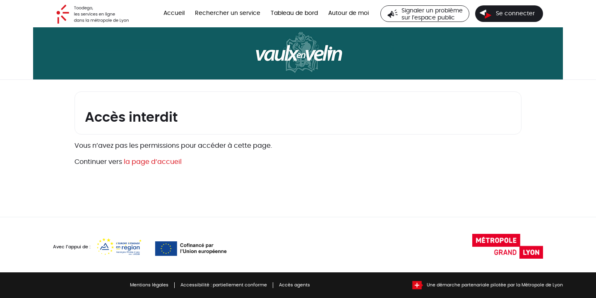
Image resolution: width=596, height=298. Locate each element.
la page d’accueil (153, 162)
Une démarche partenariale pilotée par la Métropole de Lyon (495, 285)
